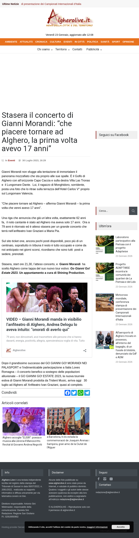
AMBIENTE (11, 41)
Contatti (77, 49)
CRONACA (41, 41)
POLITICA (92, 41)
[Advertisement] (69, 80)
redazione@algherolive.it (72, 499)
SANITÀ (105, 41)
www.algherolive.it (57, 483)
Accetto (121, 527)
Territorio (61, 49)
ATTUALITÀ (26, 41)
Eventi (11, 160)
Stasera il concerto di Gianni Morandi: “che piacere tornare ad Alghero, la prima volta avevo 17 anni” (39, 132)
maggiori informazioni (97, 527)
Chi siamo (43, 49)
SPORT (116, 41)
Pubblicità (92, 49)
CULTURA (55, 41)
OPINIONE (128, 41)
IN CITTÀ (80, 41)
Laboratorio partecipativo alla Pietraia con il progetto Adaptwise (125, 244)
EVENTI (68, 41)
